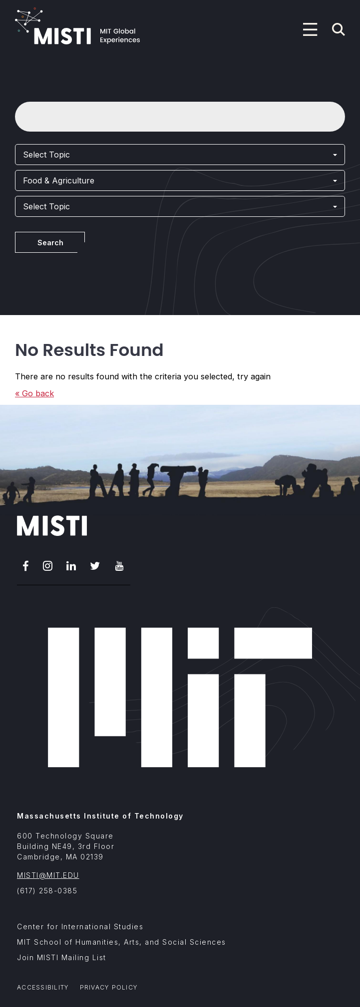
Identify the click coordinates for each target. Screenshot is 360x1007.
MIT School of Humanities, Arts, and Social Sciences (121, 942)
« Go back (34, 393)
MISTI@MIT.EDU (48, 875)
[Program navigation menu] (310, 29)
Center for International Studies (80, 926)
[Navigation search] (338, 29)
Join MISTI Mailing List (61, 957)
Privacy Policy (109, 987)
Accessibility (43, 987)
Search (50, 242)
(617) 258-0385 (47, 890)
